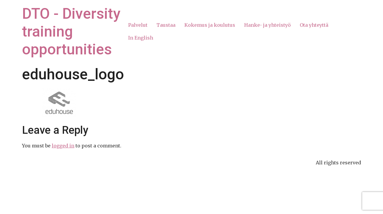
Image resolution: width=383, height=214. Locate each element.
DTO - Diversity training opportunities (71, 31)
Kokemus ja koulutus (209, 25)
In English (140, 38)
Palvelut (137, 25)
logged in (63, 146)
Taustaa (165, 25)
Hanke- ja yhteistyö (267, 25)
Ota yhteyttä (314, 25)
